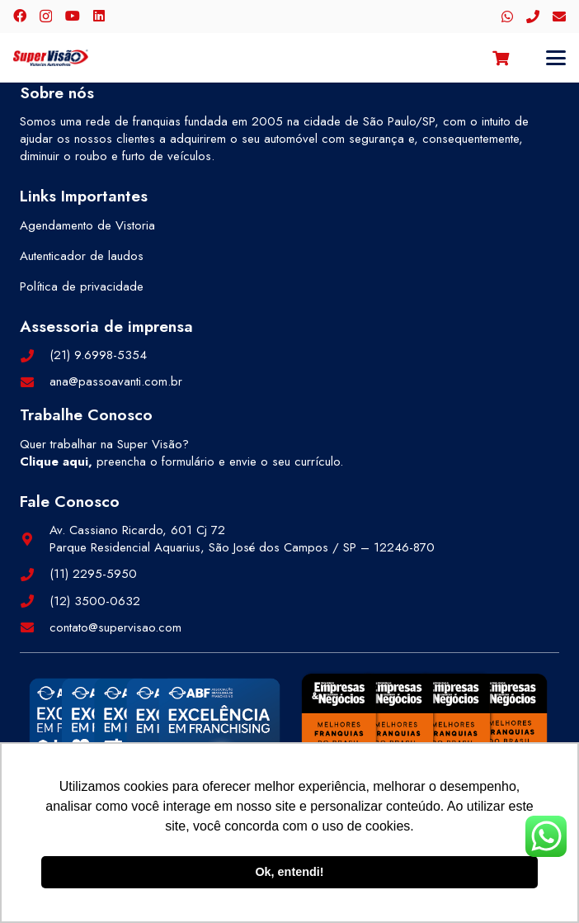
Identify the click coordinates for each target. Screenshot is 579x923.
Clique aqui (54, 461)
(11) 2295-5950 (93, 574)
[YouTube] (72, 15)
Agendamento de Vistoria (87, 225)
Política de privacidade (82, 286)
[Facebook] (19, 15)
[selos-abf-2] (154, 738)
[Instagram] (46, 16)
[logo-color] (50, 58)
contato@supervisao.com (115, 627)
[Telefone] (532, 16)
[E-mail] (559, 16)
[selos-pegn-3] (424, 735)
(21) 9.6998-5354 (98, 355)
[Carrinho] (500, 58)
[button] (556, 58)
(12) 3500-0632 (94, 601)
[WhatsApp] (507, 16)
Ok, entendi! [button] (289, 871)
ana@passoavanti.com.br (115, 381)
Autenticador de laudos (82, 256)
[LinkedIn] (99, 15)
